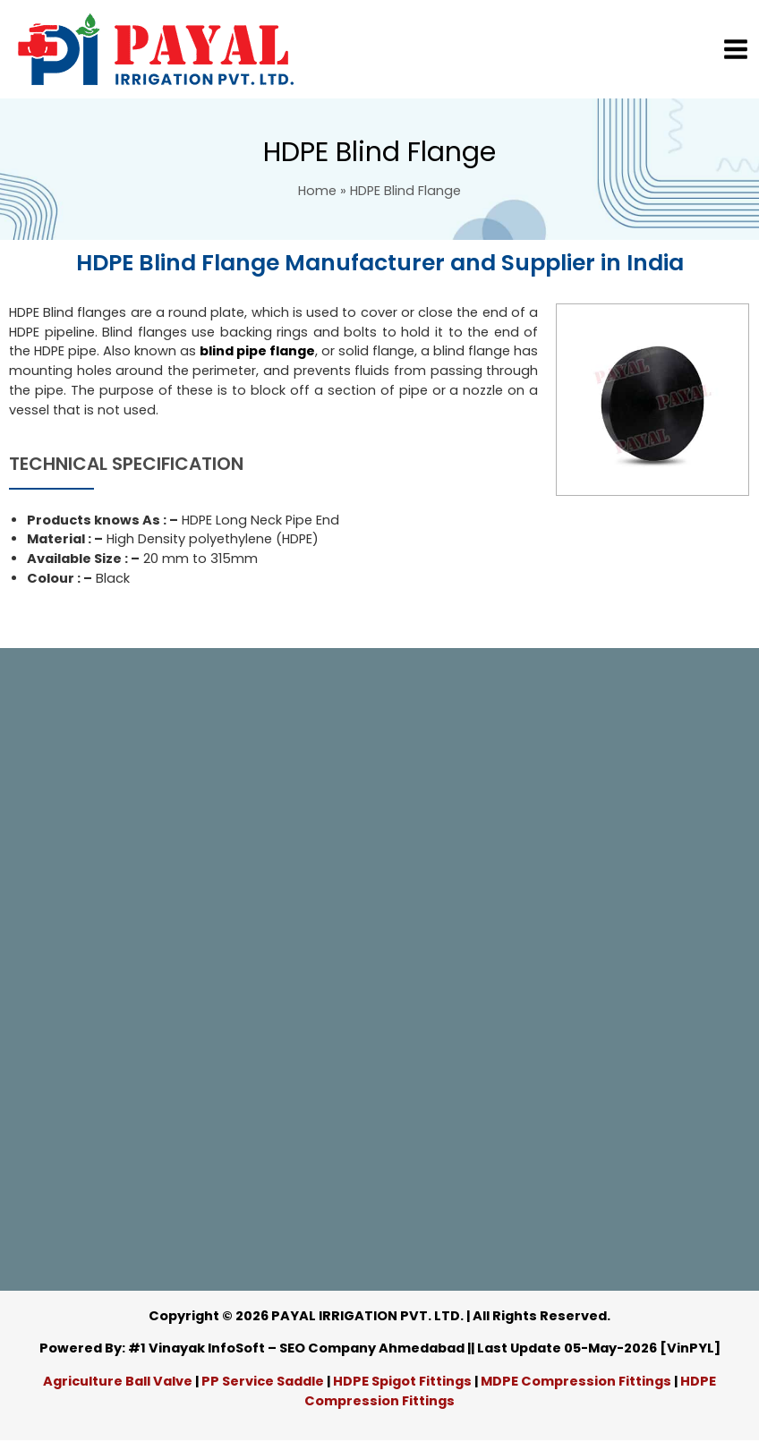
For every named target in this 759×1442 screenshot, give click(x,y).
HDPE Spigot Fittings (402, 1381)
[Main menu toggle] (735, 49)
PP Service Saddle (262, 1381)
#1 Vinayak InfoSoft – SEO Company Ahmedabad (296, 1348)
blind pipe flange (257, 351)
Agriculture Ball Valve (119, 1381)
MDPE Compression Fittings (576, 1381)
